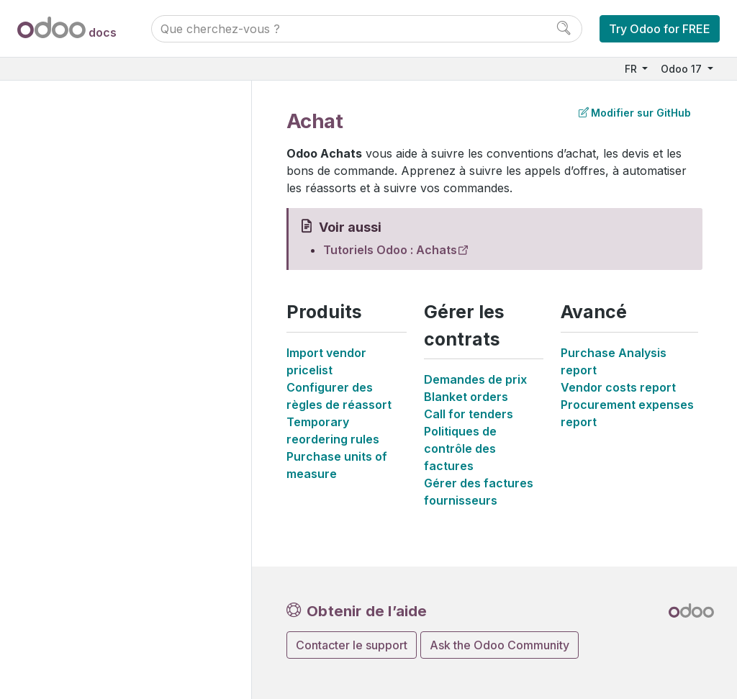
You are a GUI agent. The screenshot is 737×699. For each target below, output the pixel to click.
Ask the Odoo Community (499, 645)
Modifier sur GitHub (635, 113)
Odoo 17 (683, 69)
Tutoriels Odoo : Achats (390, 250)
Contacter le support (351, 645)
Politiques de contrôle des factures (460, 448)
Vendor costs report (618, 387)
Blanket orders (466, 396)
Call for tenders (468, 414)
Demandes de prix (475, 379)
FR (632, 69)
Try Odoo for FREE (659, 29)
